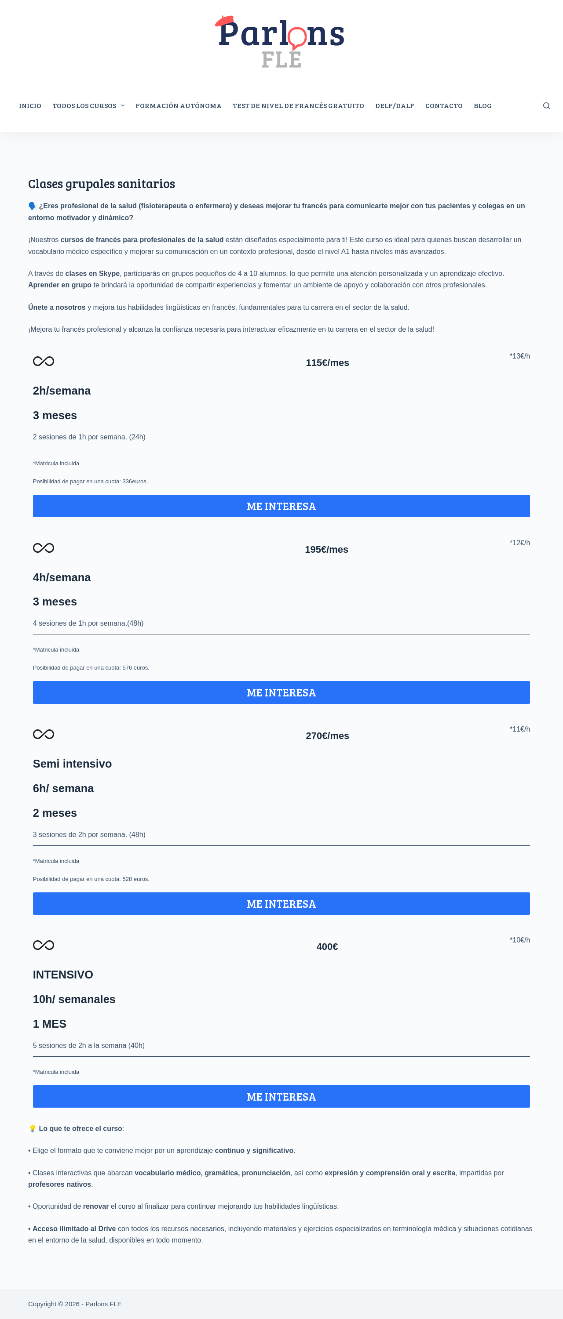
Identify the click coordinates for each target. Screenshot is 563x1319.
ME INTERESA (281, 505)
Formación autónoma (178, 105)
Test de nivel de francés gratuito (298, 105)
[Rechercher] (546, 105)
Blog (483, 105)
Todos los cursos (90, 105)
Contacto (444, 105)
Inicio (30, 105)
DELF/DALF (394, 105)
